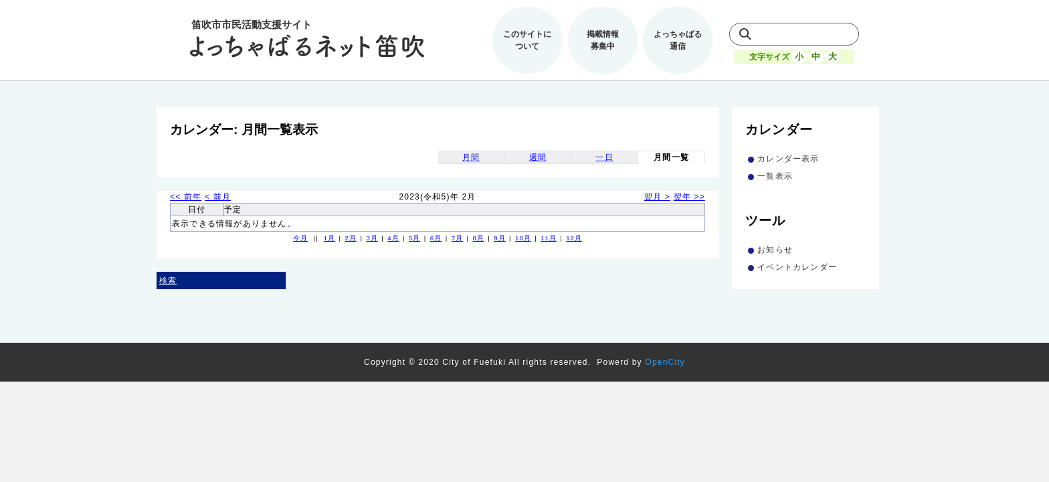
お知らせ (775, 249)
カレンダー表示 (788, 158)
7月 (457, 238)
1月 (329, 238)
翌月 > (657, 197)
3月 (371, 238)
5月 (414, 238)
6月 (436, 238)
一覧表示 (775, 176)
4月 (393, 238)
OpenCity (665, 362)
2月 (351, 238)
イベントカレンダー (797, 267)
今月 (300, 238)
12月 (574, 238)
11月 (549, 238)
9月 (499, 238)
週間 (538, 157)
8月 (478, 238)
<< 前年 (185, 197)
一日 (604, 157)
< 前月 (218, 197)
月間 (471, 157)
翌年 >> (689, 197)
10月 (523, 238)
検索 (168, 280)
